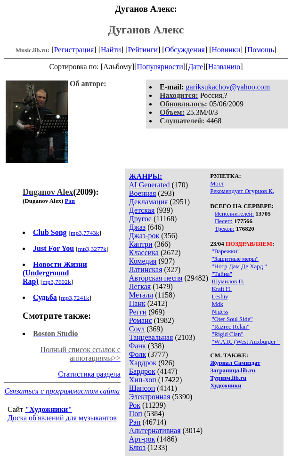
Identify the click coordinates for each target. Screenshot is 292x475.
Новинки (225, 50)
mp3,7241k (75, 297)
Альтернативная (155, 431)
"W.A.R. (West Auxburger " (245, 341)
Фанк (137, 346)
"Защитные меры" (235, 258)
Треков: (225, 228)
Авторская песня (156, 278)
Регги (137, 312)
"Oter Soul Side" (231, 318)
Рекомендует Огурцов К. (242, 190)
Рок (134, 405)
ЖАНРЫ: (145, 176)
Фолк (137, 354)
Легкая (140, 286)
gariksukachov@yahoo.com (228, 87)
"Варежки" (225, 251)
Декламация (148, 202)
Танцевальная (151, 337)
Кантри (141, 244)
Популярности (160, 67)
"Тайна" (221, 273)
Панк (137, 303)
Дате (195, 67)
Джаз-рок (144, 236)
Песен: (224, 221)
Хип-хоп (142, 380)
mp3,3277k (92, 248)
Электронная (149, 397)
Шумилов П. (227, 281)
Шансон (142, 388)
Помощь (260, 50)
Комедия (143, 261)
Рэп (135, 422)
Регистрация (74, 50)
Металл (141, 295)
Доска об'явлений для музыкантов (62, 418)
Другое (140, 219)
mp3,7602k (56, 281)
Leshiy (219, 296)
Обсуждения (185, 50)
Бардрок (142, 371)
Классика (144, 253)
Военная (142, 193)
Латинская (145, 270)
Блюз (137, 447)
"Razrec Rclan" (230, 326)
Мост (217, 183)
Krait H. (221, 288)
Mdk (217, 303)
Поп (135, 414)
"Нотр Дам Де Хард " (239, 266)
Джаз (137, 227)
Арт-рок (142, 439)
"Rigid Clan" (227, 334)
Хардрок (142, 363)
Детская (142, 210)
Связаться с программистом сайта (62, 391)
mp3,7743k (85, 232)
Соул (137, 329)
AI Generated (149, 185)
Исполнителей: (234, 213)
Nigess (219, 311)
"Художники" (48, 409)
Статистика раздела (89, 374)
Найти (111, 50)
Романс (140, 320)
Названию (224, 67)
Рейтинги (143, 50)
